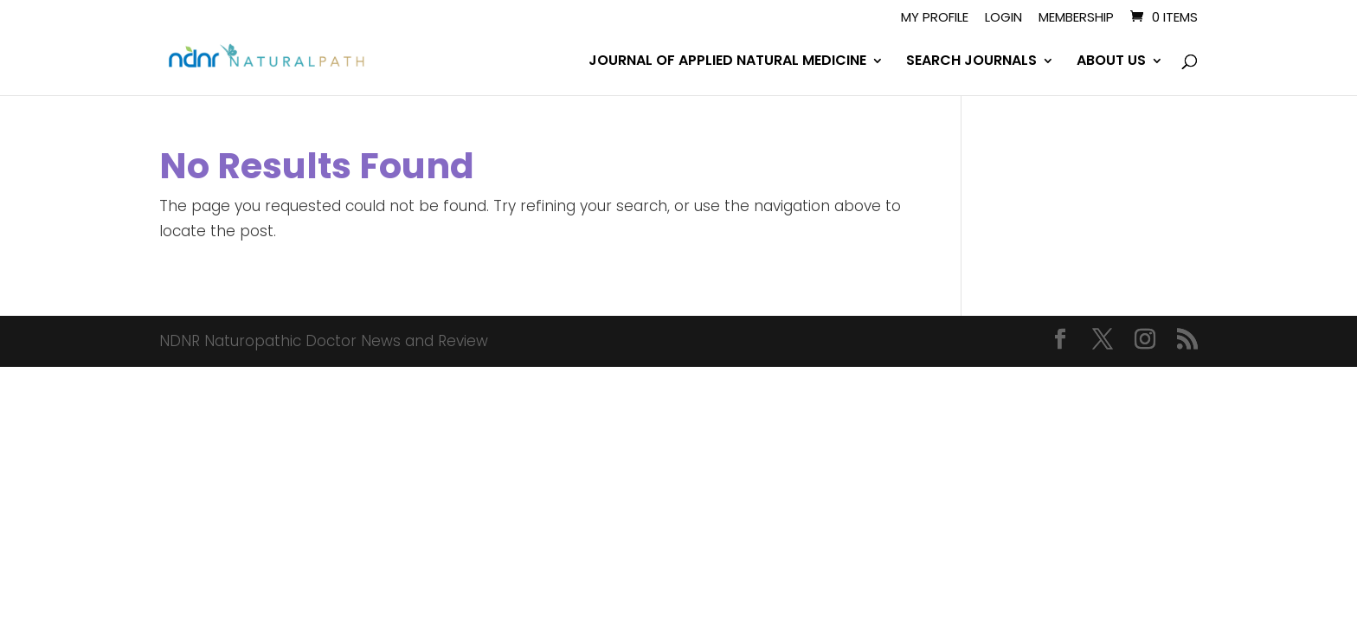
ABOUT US (1111, 62)
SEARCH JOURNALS (971, 62)
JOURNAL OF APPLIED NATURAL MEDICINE (727, 62)
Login (1003, 18)
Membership (1076, 18)
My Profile (934, 18)
